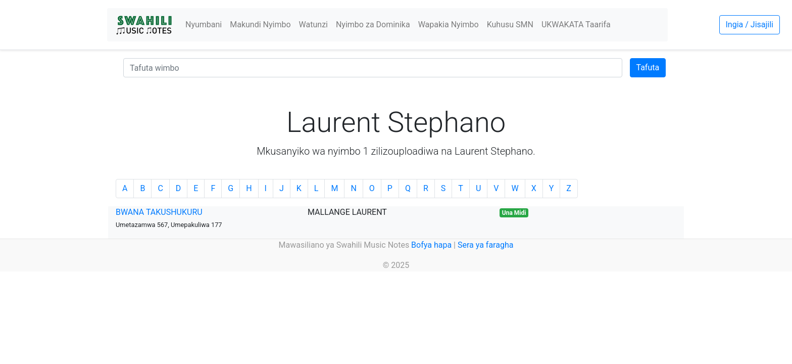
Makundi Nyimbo (260, 24)
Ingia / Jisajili (749, 24)
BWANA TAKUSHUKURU (159, 212)
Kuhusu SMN (510, 24)
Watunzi (313, 24)
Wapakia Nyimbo (448, 24)
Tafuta (648, 67)
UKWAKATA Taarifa (576, 24)
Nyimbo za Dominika (373, 24)
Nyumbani (203, 24)
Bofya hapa (431, 245)
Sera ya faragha (485, 245)
